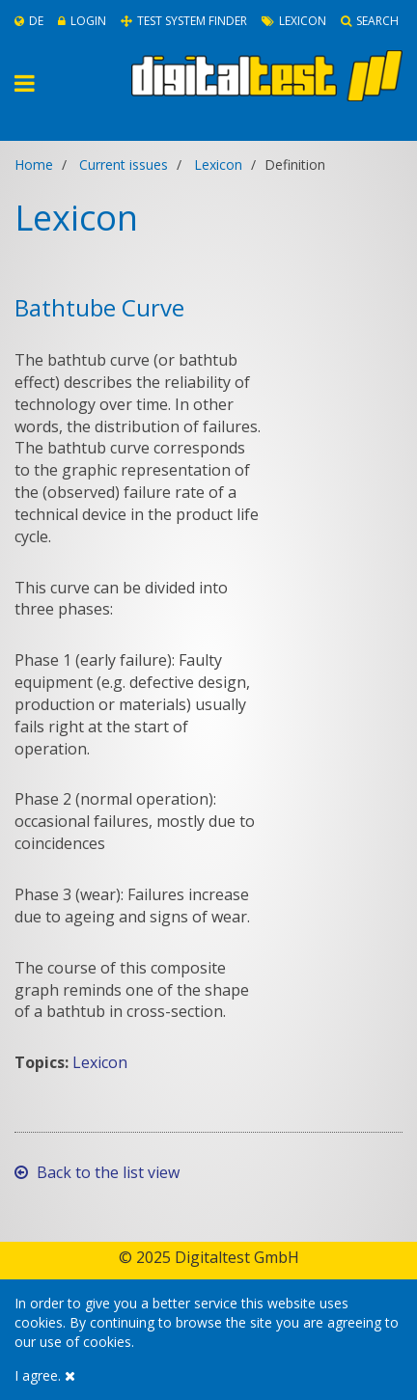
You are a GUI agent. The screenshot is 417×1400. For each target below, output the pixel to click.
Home (33, 164)
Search (370, 21)
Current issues (123, 164)
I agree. (44, 1375)
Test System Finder (184, 21)
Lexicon (294, 21)
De (28, 21)
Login (82, 21)
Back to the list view (97, 1172)
